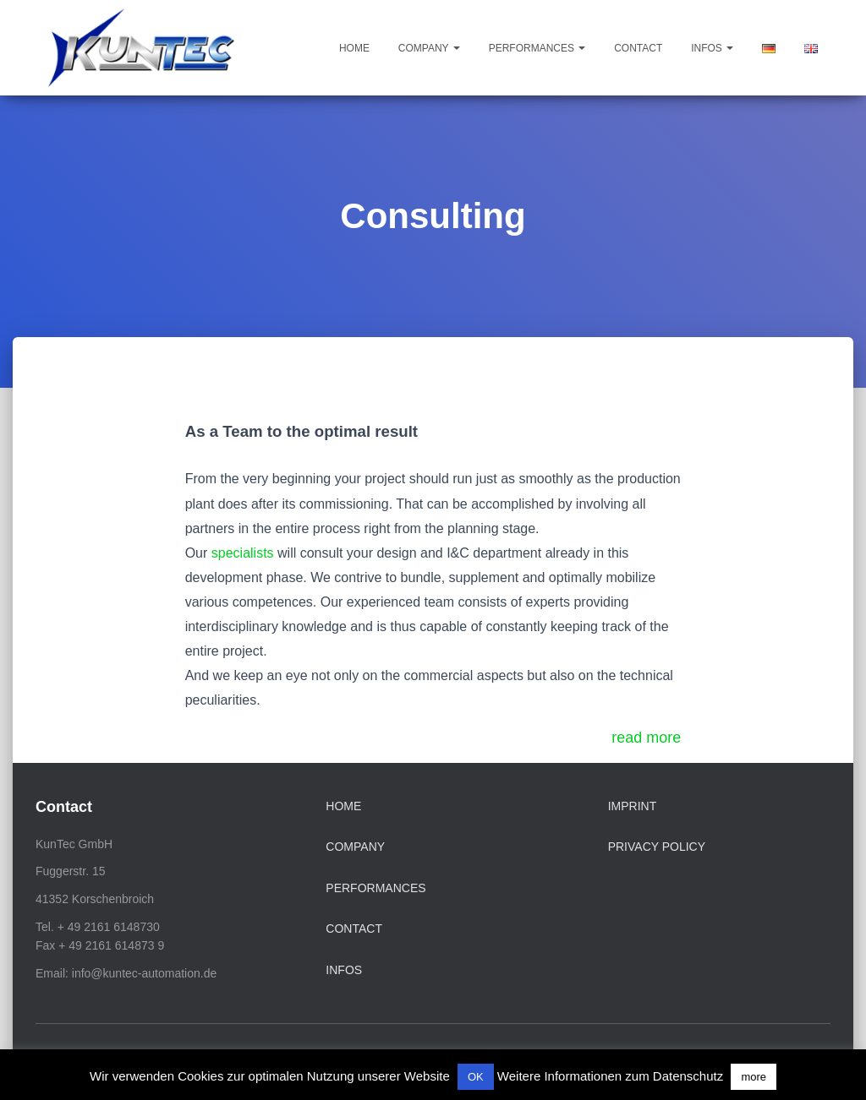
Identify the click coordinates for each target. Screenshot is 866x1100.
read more (646, 737)
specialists (242, 553)
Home (354, 48)
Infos (712, 48)
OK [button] (476, 1076)
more (753, 1076)
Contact (638, 48)
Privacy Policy (656, 846)
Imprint (632, 806)
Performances (537, 48)
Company (429, 48)
